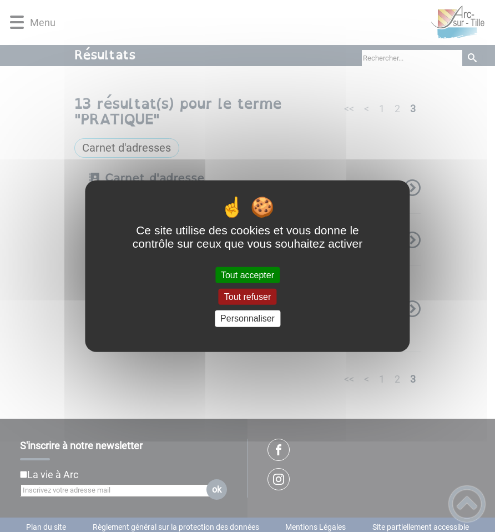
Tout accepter (247, 275)
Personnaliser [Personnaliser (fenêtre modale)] (247, 318)
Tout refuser (247, 297)
